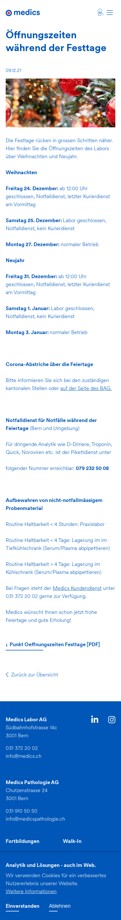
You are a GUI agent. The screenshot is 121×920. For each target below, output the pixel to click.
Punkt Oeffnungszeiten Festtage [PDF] (54, 645)
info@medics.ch (24, 756)
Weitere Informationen (31, 895)
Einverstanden (22, 910)
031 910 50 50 (21, 811)
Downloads (19, 855)
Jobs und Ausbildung (87, 855)
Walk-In (72, 841)
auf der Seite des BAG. (86, 388)
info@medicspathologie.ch (35, 819)
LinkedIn (94, 720)
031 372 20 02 (22, 748)
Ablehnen (60, 910)
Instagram (111, 720)
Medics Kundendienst (77, 588)
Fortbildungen (22, 841)
